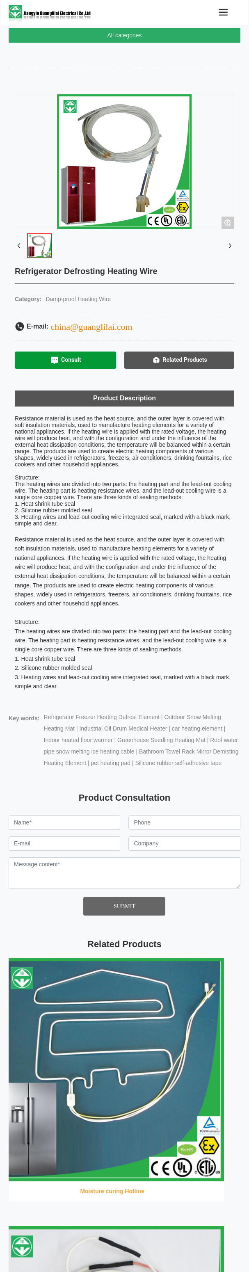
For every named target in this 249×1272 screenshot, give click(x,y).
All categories (124, 35)
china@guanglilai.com (91, 327)
